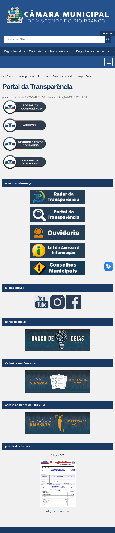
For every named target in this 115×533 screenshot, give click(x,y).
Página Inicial (12, 51)
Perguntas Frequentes (90, 51)
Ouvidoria (35, 51)
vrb (8, 97)
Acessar (107, 33)
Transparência (59, 51)
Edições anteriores (57, 511)
